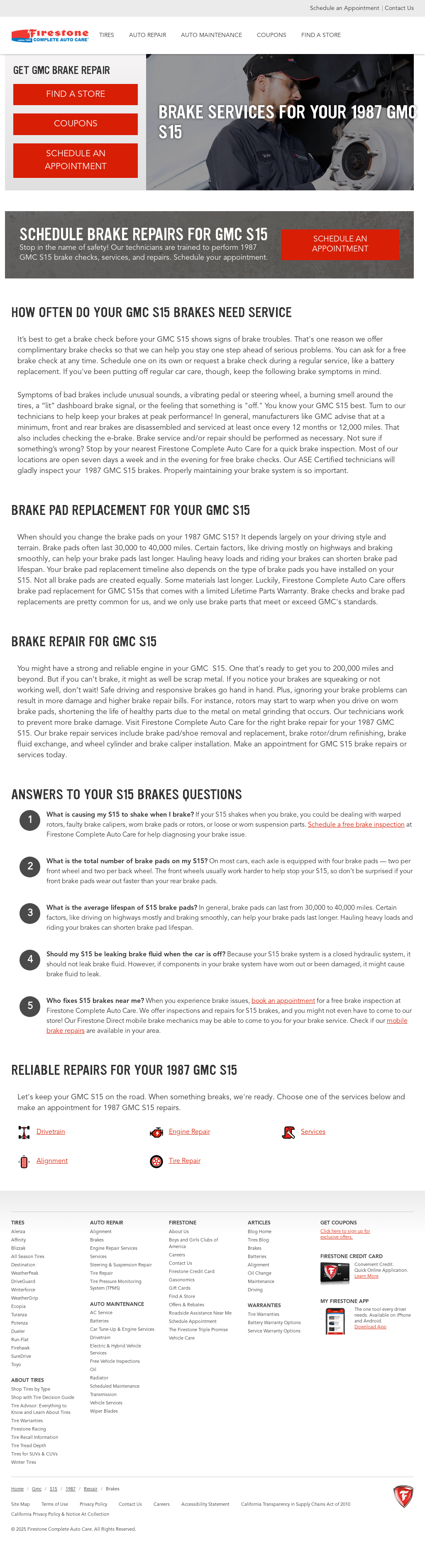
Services (98, 1257)
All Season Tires (27, 1257)
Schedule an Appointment (345, 8)
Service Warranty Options (274, 1331)
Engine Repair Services (113, 1248)
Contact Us (399, 8)
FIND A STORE (321, 35)
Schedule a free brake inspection (356, 825)
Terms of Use (55, 1504)
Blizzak (18, 1248)
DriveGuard (23, 1282)
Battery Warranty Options (274, 1323)
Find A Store (75, 94)
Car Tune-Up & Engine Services (122, 1329)
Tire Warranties (27, 1421)
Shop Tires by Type (30, 1389)
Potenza (19, 1323)
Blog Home (259, 1232)
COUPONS (271, 35)
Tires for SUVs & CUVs (34, 1454)
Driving (255, 1290)
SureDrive (21, 1357)
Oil (93, 1370)
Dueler (18, 1332)
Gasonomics (182, 1280)
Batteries (99, 1321)
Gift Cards (180, 1288)
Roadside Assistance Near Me (200, 1313)
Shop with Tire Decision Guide (42, 1398)
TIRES (106, 35)
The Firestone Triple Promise (198, 1330)
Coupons (76, 124)
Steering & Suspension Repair (121, 1265)
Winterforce (23, 1290)
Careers (177, 1255)
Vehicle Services (106, 1403)
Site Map (20, 1504)
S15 (53, 1489)
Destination (23, 1265)
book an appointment (283, 1001)
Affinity (18, 1240)
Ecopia (18, 1307)
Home (17, 1489)
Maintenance (261, 1282)
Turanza (19, 1315)
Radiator (99, 1378)
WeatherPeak (24, 1273)
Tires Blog (258, 1240)
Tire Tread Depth (28, 1446)
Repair (91, 1489)
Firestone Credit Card (192, 1272)
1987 (71, 1489)
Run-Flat (20, 1340)
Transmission (103, 1395)
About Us (179, 1232)
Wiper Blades (104, 1411)
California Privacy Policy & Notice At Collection (60, 1514)
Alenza (18, 1232)
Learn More (366, 1276)
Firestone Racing (28, 1429)
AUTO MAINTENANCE (211, 35)
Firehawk (20, 1348)
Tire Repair (101, 1273)
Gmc (37, 1489)
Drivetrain (100, 1338)
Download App (370, 1327)
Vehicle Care (182, 1338)
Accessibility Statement (205, 1504)
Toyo (16, 1365)
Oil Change (259, 1273)
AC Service (101, 1313)
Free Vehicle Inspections (115, 1361)
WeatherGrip (24, 1298)
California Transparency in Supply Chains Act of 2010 (295, 1504)
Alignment (101, 1232)
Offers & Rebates (186, 1305)
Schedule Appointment (193, 1322)
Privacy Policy (93, 1504)
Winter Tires (23, 1462)
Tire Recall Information (34, 1438)
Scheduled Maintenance (114, 1386)
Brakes (97, 1240)
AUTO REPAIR (147, 35)
